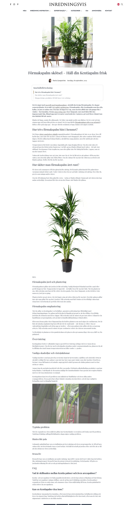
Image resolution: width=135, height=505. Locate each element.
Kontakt (108, 11)
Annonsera (96, 11)
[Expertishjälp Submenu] (67, 10)
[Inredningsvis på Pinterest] (17, 4)
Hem (24, 11)
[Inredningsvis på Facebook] (10, 4)
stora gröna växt (60, 112)
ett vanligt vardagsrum (61, 107)
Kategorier (75, 11)
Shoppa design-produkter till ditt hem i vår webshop (52, 98)
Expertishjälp (60, 11)
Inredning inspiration (39, 11)
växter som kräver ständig (48, 134)
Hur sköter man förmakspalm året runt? (48, 95)
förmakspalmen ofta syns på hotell (87, 122)
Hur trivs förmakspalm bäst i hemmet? (48, 92)
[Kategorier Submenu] (82, 10)
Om (87, 11)
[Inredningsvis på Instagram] (14, 4)
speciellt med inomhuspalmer (56, 105)
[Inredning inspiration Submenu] (50, 10)
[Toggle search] (122, 4)
